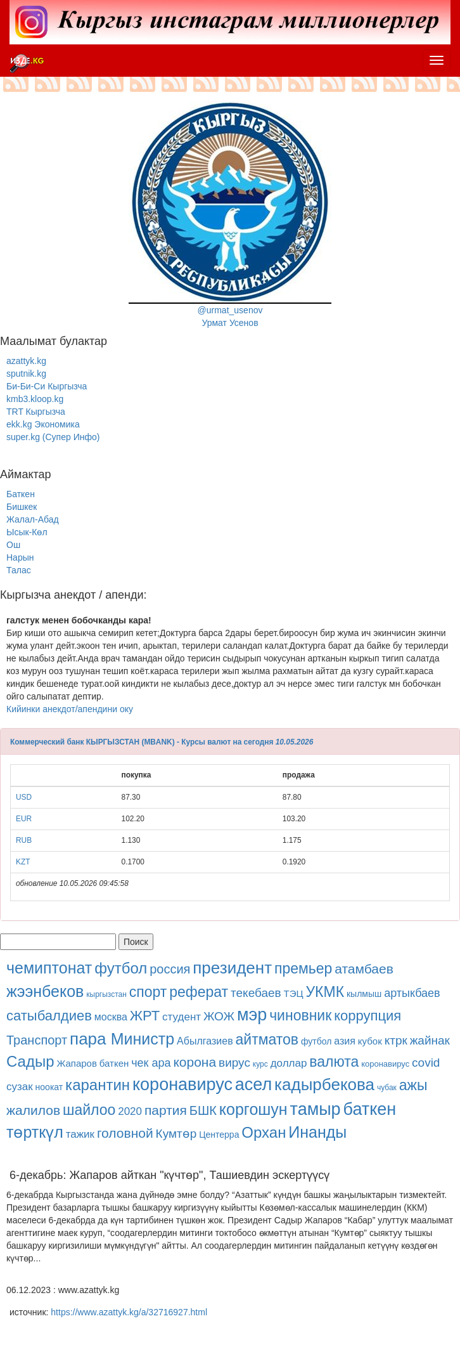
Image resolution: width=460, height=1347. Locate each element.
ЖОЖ (218, 1016)
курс (260, 1064)
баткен (114, 1063)
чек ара (150, 1063)
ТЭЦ (293, 993)
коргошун (253, 1109)
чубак (387, 1087)
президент (232, 967)
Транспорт (36, 1040)
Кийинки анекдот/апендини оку (69, 709)
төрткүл (34, 1132)
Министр (142, 1039)
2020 (130, 1111)
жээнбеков (45, 991)
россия (170, 969)
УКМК (324, 992)
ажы (413, 1085)
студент (181, 1017)
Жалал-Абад (32, 519)
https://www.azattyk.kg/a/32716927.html (129, 1312)
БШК (203, 1110)
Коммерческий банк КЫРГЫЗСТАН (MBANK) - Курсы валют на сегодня (141, 742)
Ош (13, 545)
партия (165, 1110)
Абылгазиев (205, 1041)
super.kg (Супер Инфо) (52, 437)
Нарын (20, 557)
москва (110, 1017)
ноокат (49, 1087)
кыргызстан (106, 994)
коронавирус (385, 1064)
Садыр (30, 1061)
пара (90, 1038)
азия (344, 1041)
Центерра (219, 1134)
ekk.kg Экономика (43, 424)
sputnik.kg (26, 373)
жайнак (430, 1040)
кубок (370, 1041)
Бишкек (21, 507)
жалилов (33, 1110)
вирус (234, 1062)
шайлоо (89, 1110)
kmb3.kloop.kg (34, 399)
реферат (198, 992)
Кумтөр (176, 1133)
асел (253, 1084)
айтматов (267, 1039)
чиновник (300, 1015)
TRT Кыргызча (35, 412)
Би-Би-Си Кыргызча (46, 386)
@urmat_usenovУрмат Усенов (230, 214)
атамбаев (364, 968)
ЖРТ (145, 1016)
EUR (24, 818)
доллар (289, 1063)
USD (24, 797)
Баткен (20, 494)
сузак (19, 1087)
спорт (148, 992)
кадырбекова (324, 1084)
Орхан (263, 1132)
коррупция (367, 1016)
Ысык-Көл (27, 532)
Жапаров (76, 1063)
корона (194, 1062)
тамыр (315, 1109)
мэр (252, 1014)
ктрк (396, 1040)
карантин (97, 1084)
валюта (334, 1061)
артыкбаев (412, 993)
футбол (120, 968)
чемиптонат (49, 968)
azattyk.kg (26, 361)
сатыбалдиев (49, 1016)
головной (125, 1133)
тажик (80, 1134)
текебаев (256, 992)
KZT (23, 861)
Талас (18, 570)
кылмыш (364, 994)
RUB (24, 840)
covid (426, 1062)
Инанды (317, 1132)
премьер (303, 968)
